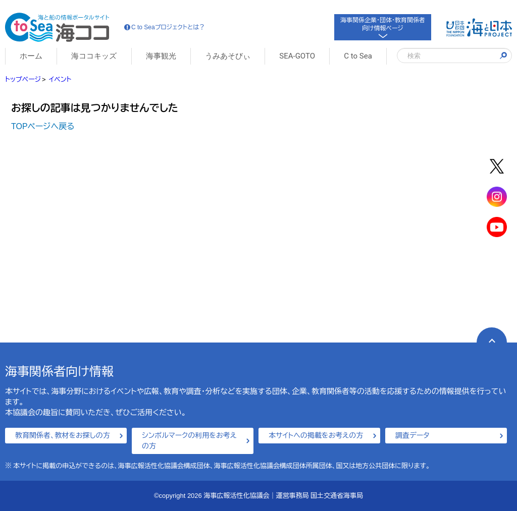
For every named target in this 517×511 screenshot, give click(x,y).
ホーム (31, 56)
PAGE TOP (486, 336)
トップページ (23, 79)
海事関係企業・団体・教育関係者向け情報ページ (382, 26)
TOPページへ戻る (43, 126)
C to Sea (358, 56)
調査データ (412, 435)
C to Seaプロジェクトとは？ (164, 27)
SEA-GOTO (297, 56)
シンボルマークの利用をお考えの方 (189, 440)
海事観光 (161, 56)
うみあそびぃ (227, 56)
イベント (60, 79)
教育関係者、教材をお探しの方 (62, 435)
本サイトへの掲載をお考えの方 (316, 435)
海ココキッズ (94, 56)
